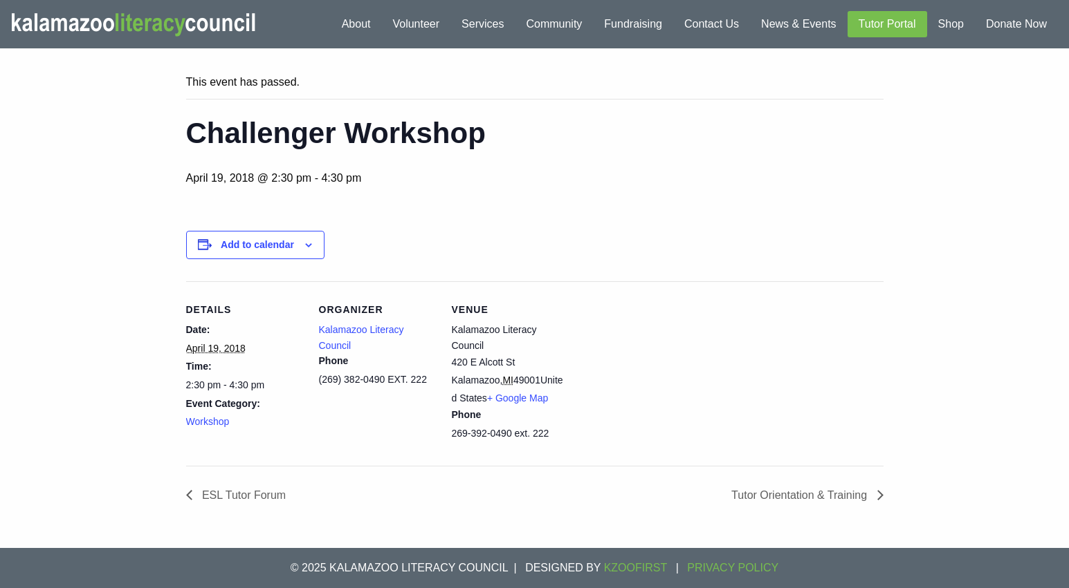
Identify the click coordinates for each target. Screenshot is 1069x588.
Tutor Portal (887, 24)
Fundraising (633, 24)
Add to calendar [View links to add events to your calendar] (257, 244)
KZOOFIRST (636, 567)
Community (554, 24)
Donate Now (1016, 24)
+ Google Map (517, 398)
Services (483, 24)
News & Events (798, 24)
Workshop (208, 421)
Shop (951, 24)
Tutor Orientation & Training (800, 495)
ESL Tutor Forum (242, 495)
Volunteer (415, 24)
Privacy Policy (732, 567)
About (356, 24)
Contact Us (711, 24)
